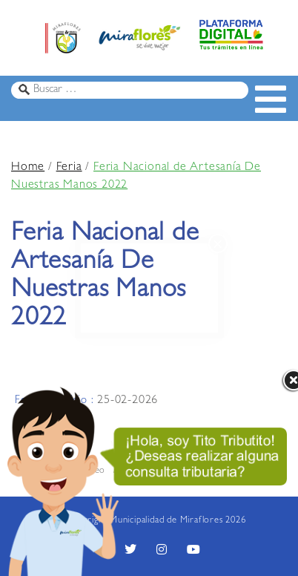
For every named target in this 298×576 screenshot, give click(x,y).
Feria (69, 168)
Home (27, 168)
